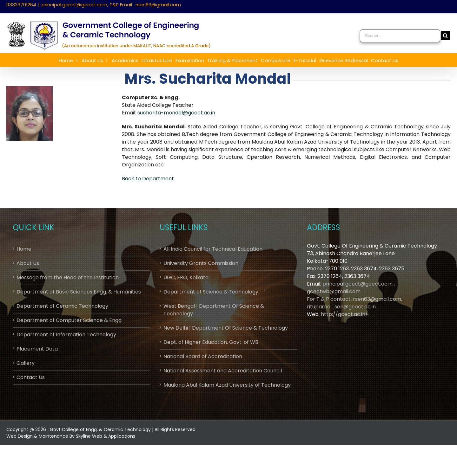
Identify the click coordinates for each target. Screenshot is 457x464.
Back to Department (148, 178)
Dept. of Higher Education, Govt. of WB (210, 342)
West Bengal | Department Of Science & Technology (213, 309)
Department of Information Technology (66, 334)
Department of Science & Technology (210, 291)
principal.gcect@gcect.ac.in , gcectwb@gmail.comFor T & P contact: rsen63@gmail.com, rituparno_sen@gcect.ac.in (354, 295)
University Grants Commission (200, 263)
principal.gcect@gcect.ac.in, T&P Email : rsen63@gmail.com (111, 4)
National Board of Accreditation (202, 356)
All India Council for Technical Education (212, 249)
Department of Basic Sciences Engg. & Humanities (79, 291)
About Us (28, 263)
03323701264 (21, 4)
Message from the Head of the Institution (68, 277)
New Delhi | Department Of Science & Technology (225, 328)
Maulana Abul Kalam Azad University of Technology (227, 385)
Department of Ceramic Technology (62, 306)
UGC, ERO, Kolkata (186, 277)
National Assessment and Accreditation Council (222, 370)
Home (24, 249)
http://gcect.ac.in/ (344, 314)
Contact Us (31, 377)
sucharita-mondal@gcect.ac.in (176, 112)
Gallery (26, 363)
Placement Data (37, 348)
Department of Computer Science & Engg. (70, 320)
